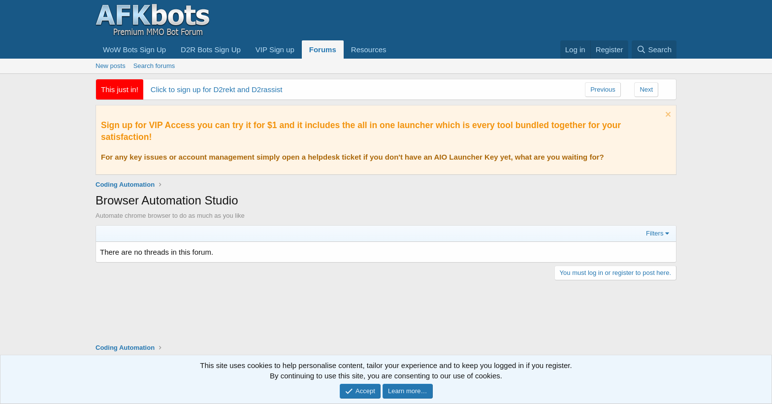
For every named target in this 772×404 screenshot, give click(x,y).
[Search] (654, 49)
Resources (368, 49)
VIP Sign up (275, 49)
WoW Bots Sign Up (134, 49)
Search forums (154, 65)
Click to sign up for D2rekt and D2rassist (217, 89)
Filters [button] (654, 233)
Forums (322, 49)
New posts (111, 65)
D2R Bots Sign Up (211, 49)
